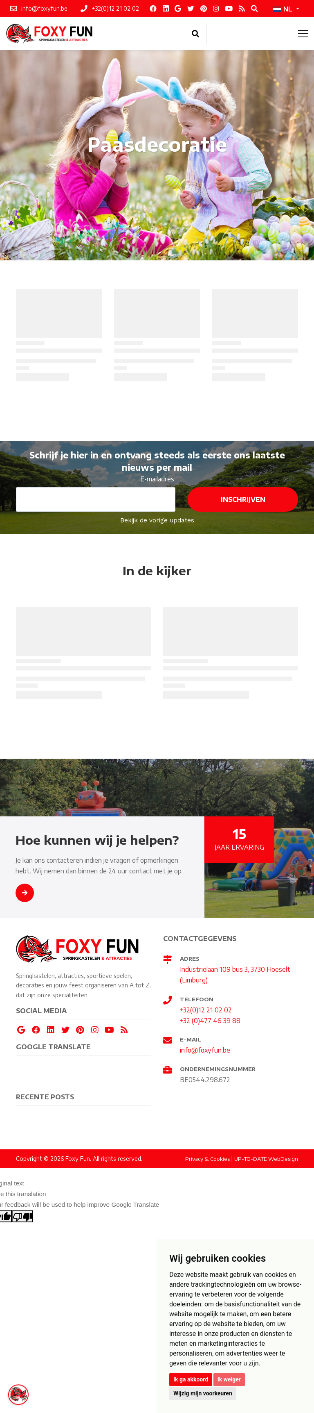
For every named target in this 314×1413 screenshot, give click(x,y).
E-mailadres (157, 479)
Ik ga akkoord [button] (190, 1379)
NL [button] (282, 9)
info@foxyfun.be (205, 1050)
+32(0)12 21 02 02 (206, 1010)
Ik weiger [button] (229, 1379)
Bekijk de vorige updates (157, 520)
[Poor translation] (22, 1216)
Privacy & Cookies (207, 1158)
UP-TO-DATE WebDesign (266, 1158)
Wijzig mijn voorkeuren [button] (202, 1393)
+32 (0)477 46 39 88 (210, 1020)
